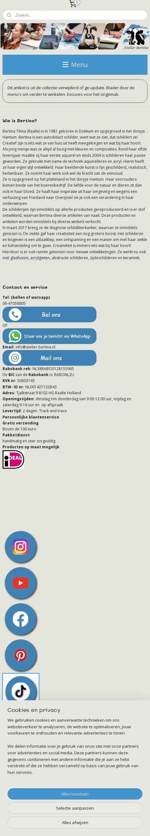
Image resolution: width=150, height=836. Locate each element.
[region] (75, 749)
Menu (75, 64)
